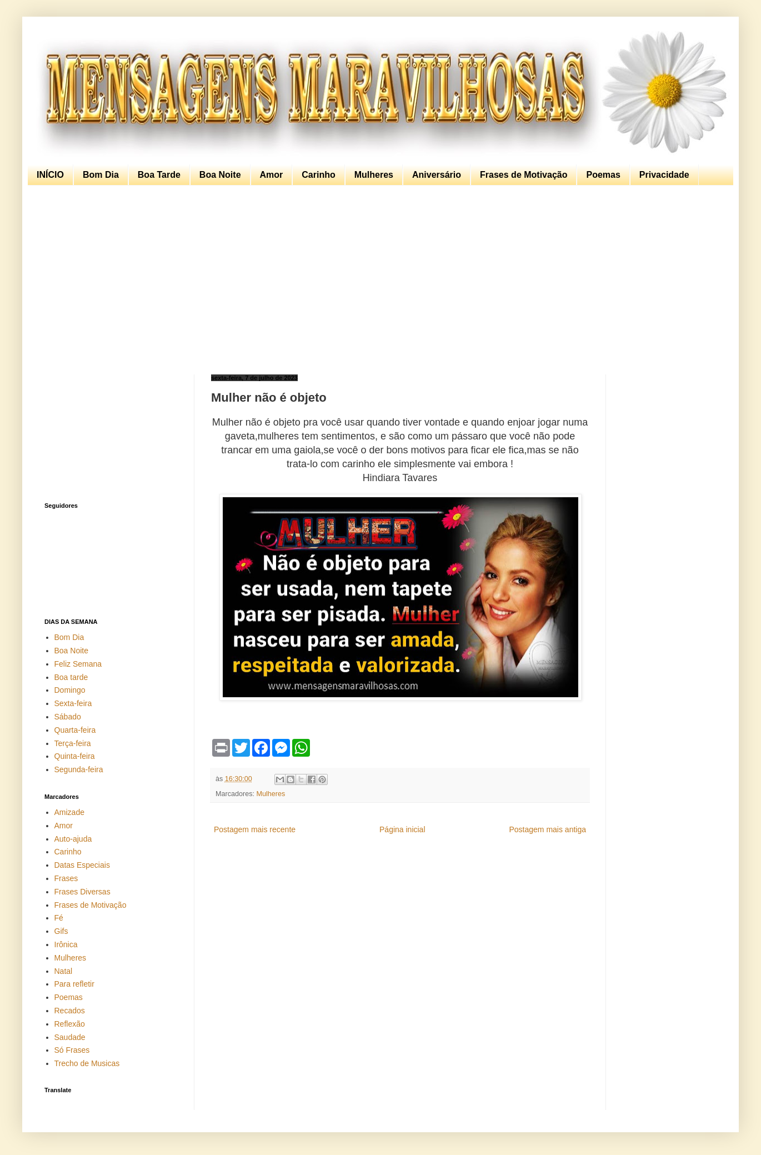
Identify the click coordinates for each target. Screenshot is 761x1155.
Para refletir (74, 983)
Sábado (67, 716)
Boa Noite (220, 174)
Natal (63, 971)
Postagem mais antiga (547, 829)
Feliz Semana (78, 663)
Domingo (70, 690)
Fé (58, 917)
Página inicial (402, 829)
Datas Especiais (82, 865)
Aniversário (436, 174)
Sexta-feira (73, 703)
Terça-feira (72, 743)
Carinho (318, 174)
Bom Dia (101, 174)
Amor (271, 174)
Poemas (603, 174)
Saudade (70, 1037)
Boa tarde (71, 677)
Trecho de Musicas (87, 1063)
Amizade (69, 812)
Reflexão (69, 1023)
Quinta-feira (74, 756)
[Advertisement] (377, 280)
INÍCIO (50, 174)
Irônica (66, 944)
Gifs (61, 931)
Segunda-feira (78, 769)
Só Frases (72, 1050)
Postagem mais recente (255, 829)
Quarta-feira (75, 730)
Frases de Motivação (523, 174)
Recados (69, 1010)
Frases (66, 878)
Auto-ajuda (73, 838)
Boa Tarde (159, 174)
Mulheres (373, 174)
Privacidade (664, 174)
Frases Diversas (82, 891)
